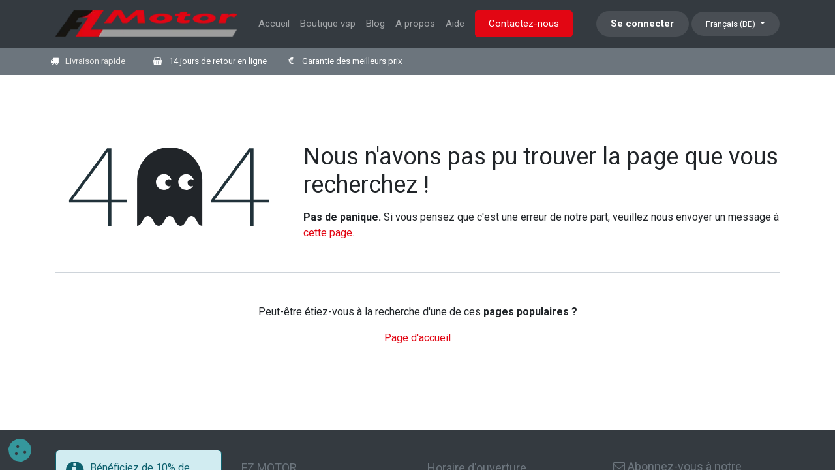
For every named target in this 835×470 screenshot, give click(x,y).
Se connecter (642, 23)
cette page (327, 233)
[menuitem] (274, 24)
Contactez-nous (524, 23)
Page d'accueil (417, 338)
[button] (19, 450)
